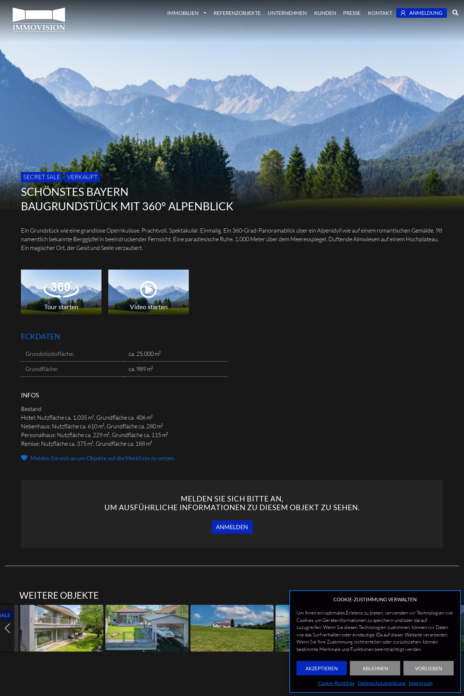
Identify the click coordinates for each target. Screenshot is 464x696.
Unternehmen (287, 13)
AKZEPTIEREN (321, 668)
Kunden (325, 13)
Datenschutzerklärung (382, 683)
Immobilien (182, 13)
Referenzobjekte (237, 13)
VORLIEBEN (428, 668)
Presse (352, 13)
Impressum (420, 683)
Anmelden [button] (232, 526)
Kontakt (380, 13)
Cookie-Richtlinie (336, 683)
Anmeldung (422, 13)
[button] (98, 458)
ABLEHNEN (375, 668)
